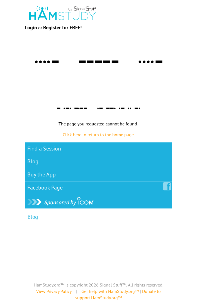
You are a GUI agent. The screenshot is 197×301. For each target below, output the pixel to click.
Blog (32, 161)
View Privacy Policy (53, 291)
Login (31, 27)
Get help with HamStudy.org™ (110, 291)
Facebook (46, 186)
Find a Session (44, 148)
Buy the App (41, 174)
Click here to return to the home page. (99, 134)
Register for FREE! (62, 27)
